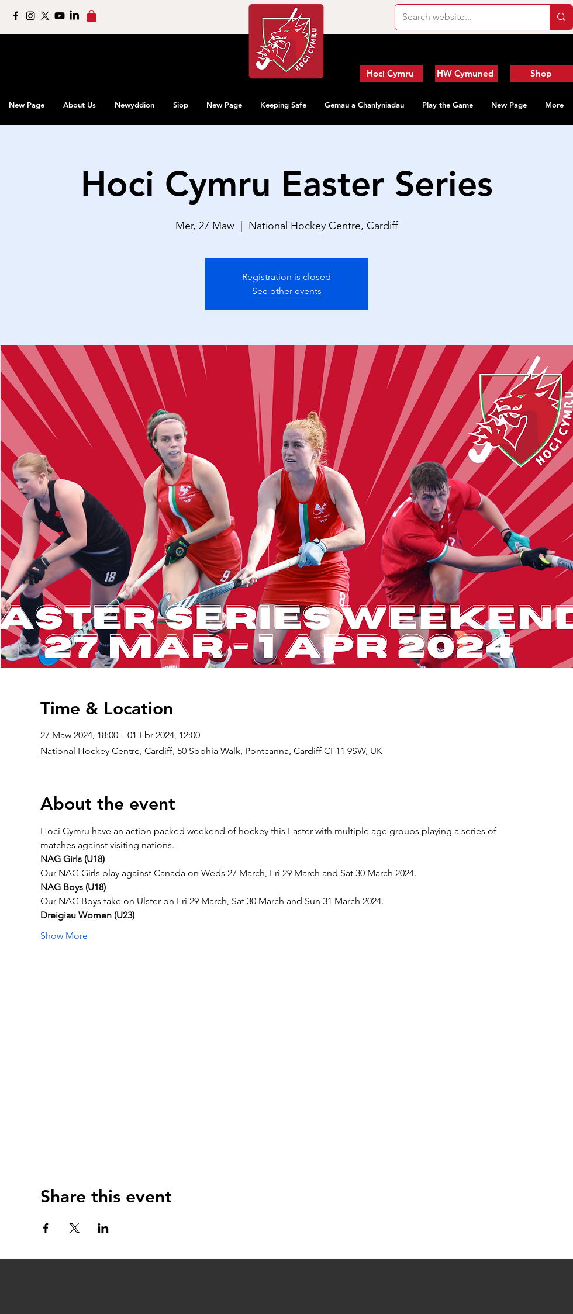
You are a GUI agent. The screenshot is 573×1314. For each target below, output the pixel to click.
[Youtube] (59, 16)
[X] (45, 16)
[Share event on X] (74, 1228)
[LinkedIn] (74, 16)
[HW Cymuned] (466, 73)
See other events (287, 290)
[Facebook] (16, 16)
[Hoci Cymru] (391, 73)
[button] (80, 104)
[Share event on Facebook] (45, 1228)
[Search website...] (463, 17)
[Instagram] (30, 16)
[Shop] (541, 73)
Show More (64, 935)
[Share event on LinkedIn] (103, 1228)
